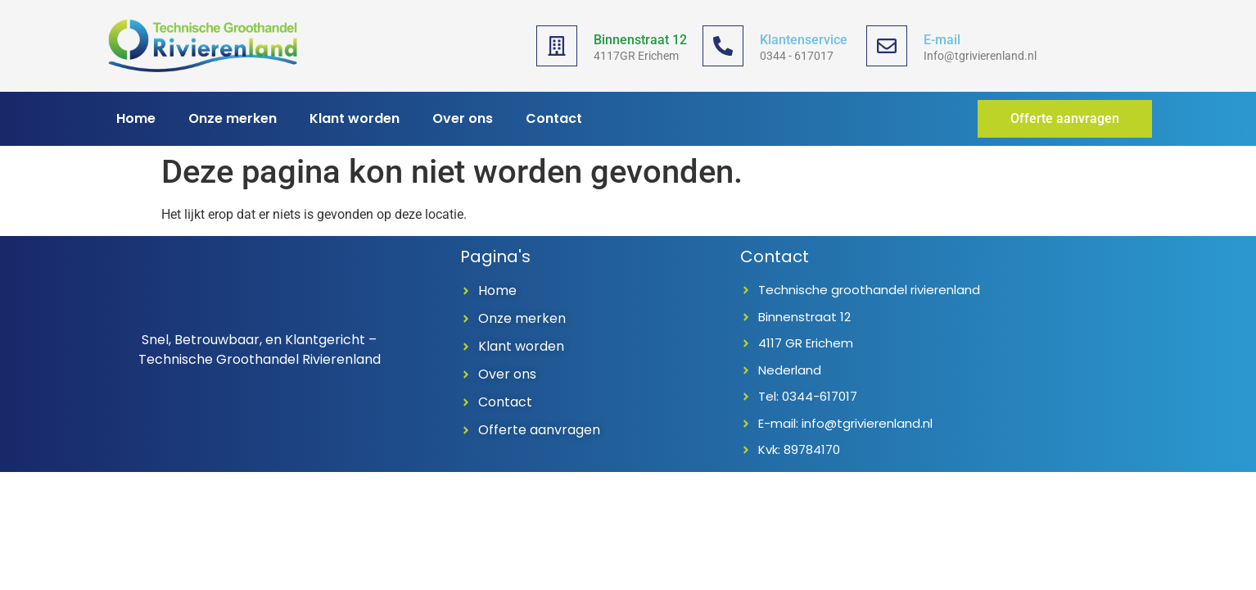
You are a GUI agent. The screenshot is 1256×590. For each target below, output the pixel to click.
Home (136, 118)
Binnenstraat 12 (640, 40)
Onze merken (232, 118)
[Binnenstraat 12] (556, 45)
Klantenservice (803, 40)
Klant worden (354, 118)
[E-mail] (886, 45)
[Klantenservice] (723, 45)
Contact (554, 118)
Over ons (462, 118)
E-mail (942, 40)
